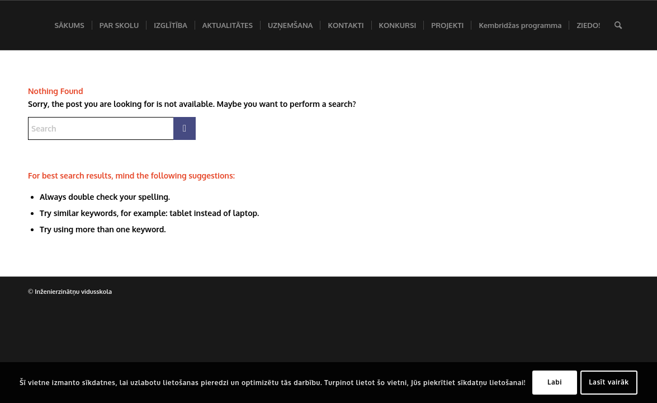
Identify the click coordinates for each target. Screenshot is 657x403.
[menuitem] (69, 25)
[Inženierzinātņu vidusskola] (31, 25)
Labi (554, 382)
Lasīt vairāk (609, 382)
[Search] (618, 25)
